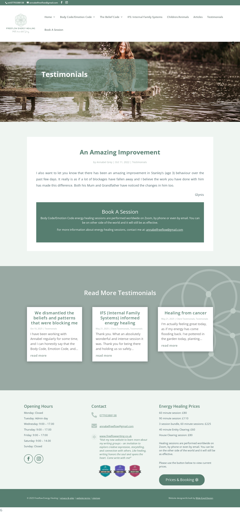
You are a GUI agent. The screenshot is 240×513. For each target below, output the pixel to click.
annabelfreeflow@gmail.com (164, 230)
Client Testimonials (120, 328)
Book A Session (54, 29)
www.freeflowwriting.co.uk (116, 436)
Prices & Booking (180, 479)
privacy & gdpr (67, 498)
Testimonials (215, 17)
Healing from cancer (186, 313)
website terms (83, 498)
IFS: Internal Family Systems (145, 17)
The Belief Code (109, 17)
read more (38, 355)
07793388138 (108, 415)
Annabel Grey (104, 162)
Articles (198, 17)
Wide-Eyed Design (204, 498)
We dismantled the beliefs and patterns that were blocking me (54, 318)
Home (48, 17)
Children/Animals (178, 17)
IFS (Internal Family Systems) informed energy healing (120, 318)
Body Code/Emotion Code (76, 17)
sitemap (96, 498)
